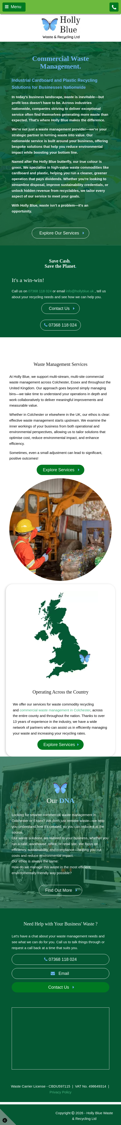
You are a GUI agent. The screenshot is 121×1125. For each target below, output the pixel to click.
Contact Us (60, 308)
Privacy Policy (60, 1092)
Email (60, 973)
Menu (13, 6)
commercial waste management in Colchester (55, 710)
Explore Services (60, 470)
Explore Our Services (60, 233)
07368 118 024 (40, 291)
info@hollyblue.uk (80, 291)
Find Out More (60, 890)
